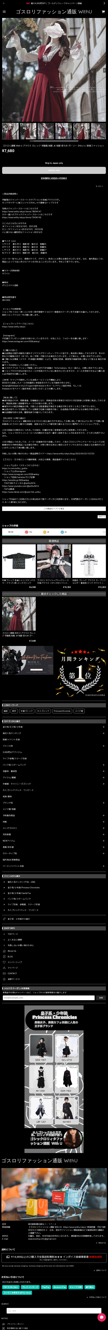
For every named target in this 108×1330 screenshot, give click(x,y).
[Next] (104, 70)
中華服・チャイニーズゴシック (17, 784)
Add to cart (54, 170)
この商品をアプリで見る (54, 509)
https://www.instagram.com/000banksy (20, 474)
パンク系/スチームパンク (14, 765)
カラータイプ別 (10, 853)
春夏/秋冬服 (8, 847)
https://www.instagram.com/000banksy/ (21, 341)
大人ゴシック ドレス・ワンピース (18, 790)
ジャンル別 (8, 746)
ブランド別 (8, 803)
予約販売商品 (9, 815)
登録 (101, 998)
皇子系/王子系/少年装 (13, 727)
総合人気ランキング (12, 733)
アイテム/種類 (9, 777)
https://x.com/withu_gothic (14, 468)
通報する (102, 517)
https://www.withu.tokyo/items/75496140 (21, 217)
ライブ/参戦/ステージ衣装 (15, 758)
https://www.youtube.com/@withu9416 (20, 486)
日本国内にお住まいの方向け (54, 178)
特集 (5, 822)
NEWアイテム (9, 841)
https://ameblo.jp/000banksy (15, 480)
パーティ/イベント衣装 (13, 866)
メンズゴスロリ (10, 828)
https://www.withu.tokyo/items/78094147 (21, 211)
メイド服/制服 (9, 809)
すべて (11, 532)
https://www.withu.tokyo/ (14, 327)
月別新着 (7, 834)
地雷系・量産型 (10, 771)
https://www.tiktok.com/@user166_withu (21, 492)
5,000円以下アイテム (12, 752)
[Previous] (3, 70)
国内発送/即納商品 (11, 860)
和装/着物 (7, 796)
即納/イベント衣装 (11, 739)
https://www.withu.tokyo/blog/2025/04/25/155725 (70, 454)
